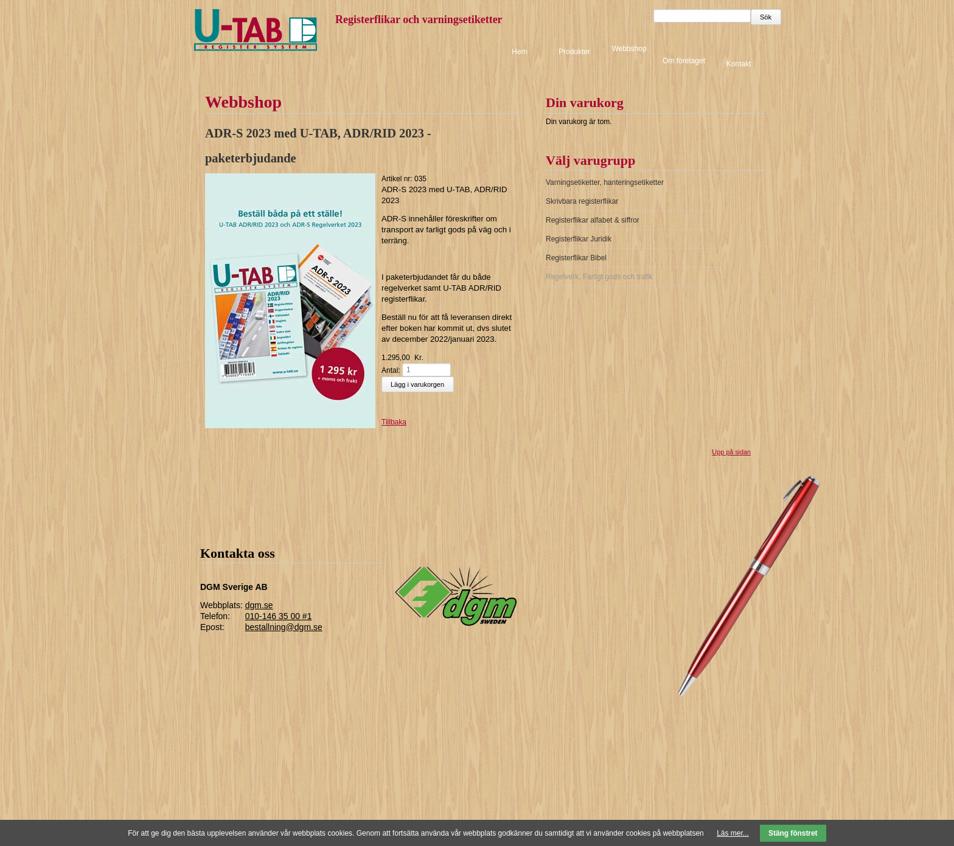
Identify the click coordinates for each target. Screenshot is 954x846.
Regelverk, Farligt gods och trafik (599, 276)
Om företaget (684, 61)
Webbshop (628, 48)
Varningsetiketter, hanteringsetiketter (605, 182)
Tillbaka (393, 422)
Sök (765, 17)
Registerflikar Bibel (576, 258)
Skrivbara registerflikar (582, 201)
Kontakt (738, 63)
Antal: (390, 370)
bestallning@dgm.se (283, 627)
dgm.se (259, 605)
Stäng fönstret (793, 833)
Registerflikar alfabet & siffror (592, 220)
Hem (519, 51)
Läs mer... (733, 833)
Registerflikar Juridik (578, 239)
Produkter (574, 51)
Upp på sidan (731, 452)
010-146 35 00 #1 (278, 616)
